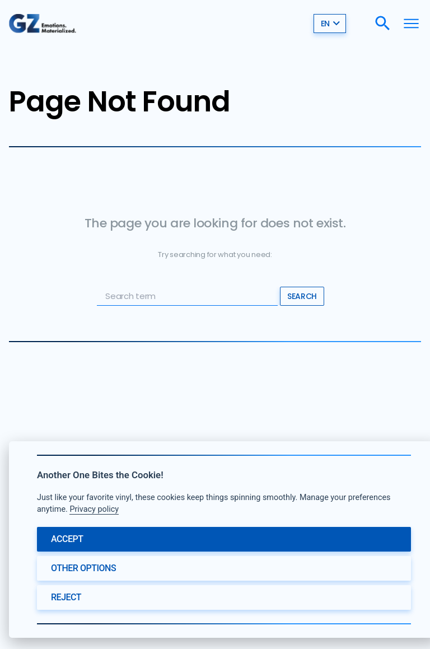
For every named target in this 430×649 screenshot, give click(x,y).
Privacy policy (94, 509)
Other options (83, 568)
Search (301, 296)
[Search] (382, 22)
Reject (66, 597)
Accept (67, 539)
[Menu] (411, 22)
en (330, 23)
